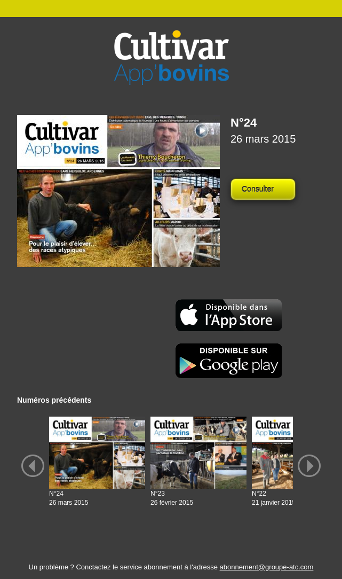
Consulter (258, 189)
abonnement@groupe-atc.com (267, 567)
